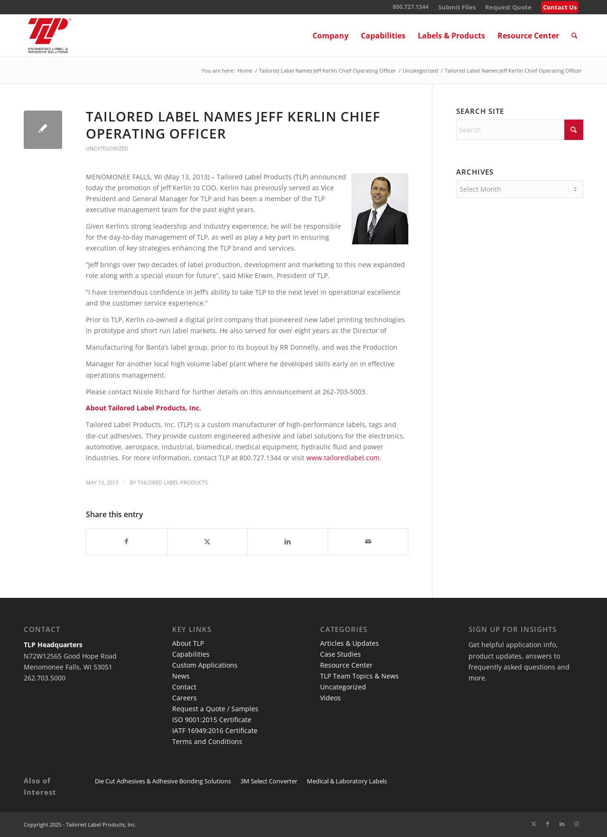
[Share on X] (207, 541)
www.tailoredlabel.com (342, 457)
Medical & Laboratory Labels (347, 781)
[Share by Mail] (368, 541)
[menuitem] (456, 7)
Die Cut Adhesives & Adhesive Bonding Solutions (163, 781)
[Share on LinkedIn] (288, 541)
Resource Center (346, 665)
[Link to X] (533, 824)
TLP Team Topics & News (359, 675)
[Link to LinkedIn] (562, 824)
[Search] (574, 35)
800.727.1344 (411, 7)
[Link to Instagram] (576, 824)
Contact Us (560, 7)
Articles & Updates (349, 643)
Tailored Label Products (173, 482)
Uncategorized (107, 148)
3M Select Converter (268, 781)
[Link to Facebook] (548, 824)
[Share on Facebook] (126, 541)
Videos (330, 697)
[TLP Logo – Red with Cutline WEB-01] (50, 35)
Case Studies (340, 654)
